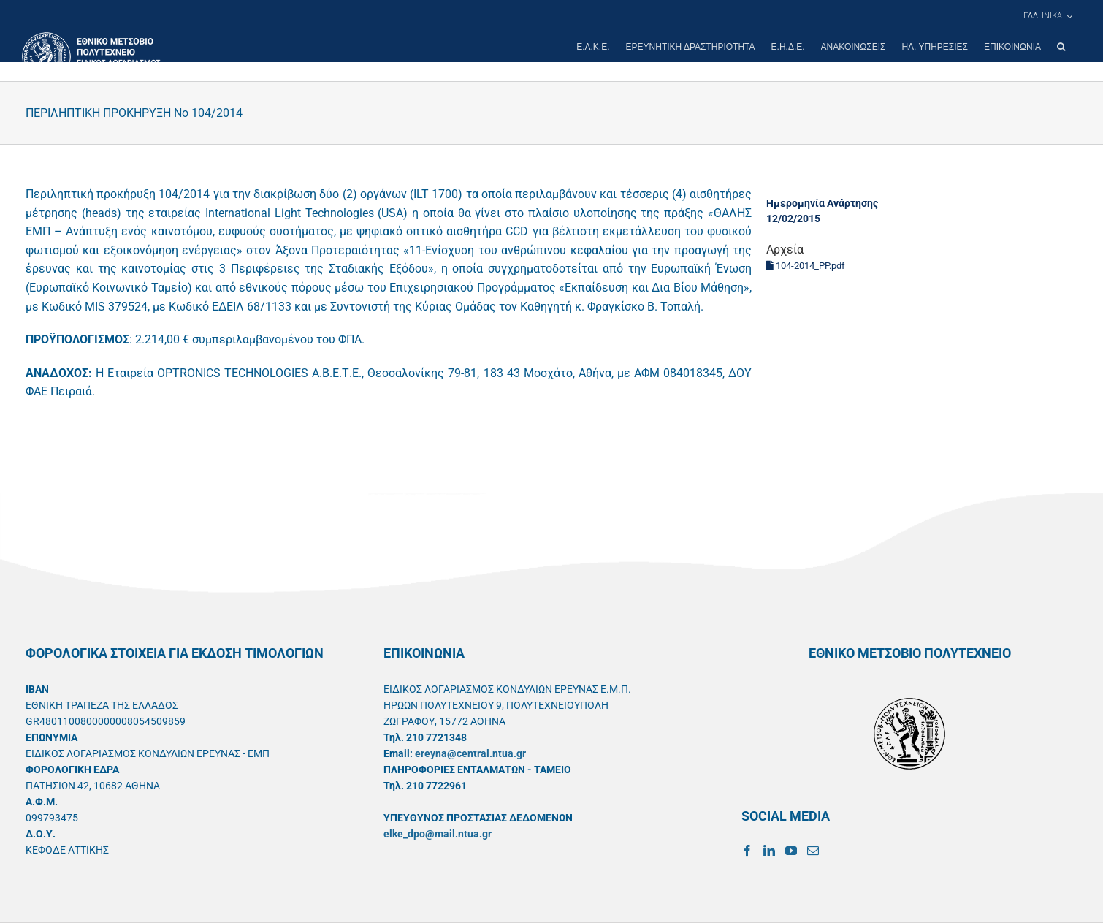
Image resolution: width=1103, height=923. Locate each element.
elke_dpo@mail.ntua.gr (437, 834)
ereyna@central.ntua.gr (470, 753)
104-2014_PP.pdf (805, 265)
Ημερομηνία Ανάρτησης (822, 203)
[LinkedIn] (769, 850)
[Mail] (813, 850)
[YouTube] (791, 850)
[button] (1061, 46)
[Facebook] (747, 850)
